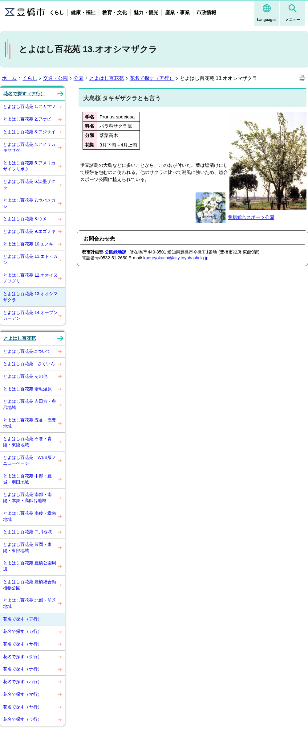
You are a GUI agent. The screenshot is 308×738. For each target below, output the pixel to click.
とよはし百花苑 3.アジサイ (29, 131)
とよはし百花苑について (27, 351)
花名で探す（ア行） (152, 78)
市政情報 (206, 12)
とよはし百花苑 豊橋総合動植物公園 (29, 584)
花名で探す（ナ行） (22, 668)
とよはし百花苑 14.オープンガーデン (30, 315)
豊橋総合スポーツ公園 (251, 217)
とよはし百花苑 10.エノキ (28, 243)
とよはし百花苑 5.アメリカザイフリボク (29, 165)
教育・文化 (114, 12)
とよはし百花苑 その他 (25, 376)
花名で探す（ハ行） (22, 681)
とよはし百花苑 (106, 78)
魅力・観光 (146, 12)
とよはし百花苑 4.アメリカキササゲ (29, 147)
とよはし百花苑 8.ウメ (25, 218)
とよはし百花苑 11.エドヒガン (30, 259)
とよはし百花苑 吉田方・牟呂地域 (29, 404)
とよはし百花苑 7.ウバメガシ (29, 203)
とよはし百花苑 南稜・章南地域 (29, 516)
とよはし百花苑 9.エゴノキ (29, 231)
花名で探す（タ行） (22, 656)
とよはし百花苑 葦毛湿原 (27, 388)
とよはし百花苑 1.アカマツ (29, 106)
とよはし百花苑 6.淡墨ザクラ (29, 184)
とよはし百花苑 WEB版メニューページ (29, 460)
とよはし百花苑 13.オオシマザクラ (30, 296)
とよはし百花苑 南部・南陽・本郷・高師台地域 (27, 497)
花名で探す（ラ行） (22, 719)
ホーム (9, 78)
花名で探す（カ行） (22, 631)
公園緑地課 (115, 251)
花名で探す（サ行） (22, 643)
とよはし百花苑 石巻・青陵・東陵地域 (27, 441)
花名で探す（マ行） (22, 694)
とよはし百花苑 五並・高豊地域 (29, 423)
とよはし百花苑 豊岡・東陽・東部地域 (27, 547)
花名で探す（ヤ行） (22, 706)
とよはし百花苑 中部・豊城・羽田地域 (27, 478)
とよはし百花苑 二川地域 (27, 531)
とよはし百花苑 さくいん (29, 363)
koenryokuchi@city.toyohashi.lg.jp (175, 257)
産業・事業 (177, 12)
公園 (78, 78)
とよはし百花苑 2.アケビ (27, 119)
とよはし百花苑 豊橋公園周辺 (29, 565)
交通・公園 (55, 78)
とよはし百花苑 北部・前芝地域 (29, 603)
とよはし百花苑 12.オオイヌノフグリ (30, 278)
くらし (56, 12)
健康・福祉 (83, 12)
